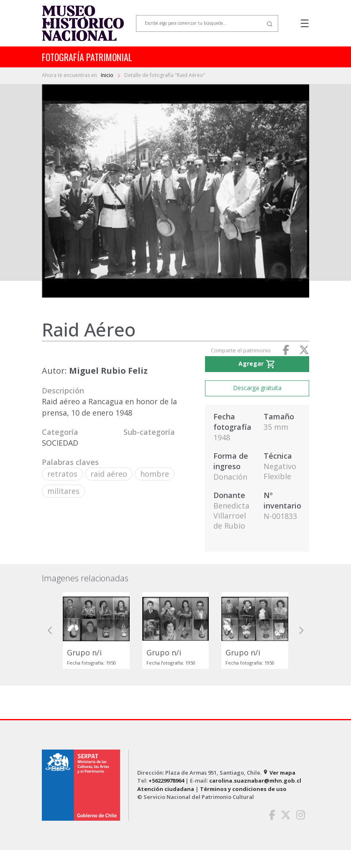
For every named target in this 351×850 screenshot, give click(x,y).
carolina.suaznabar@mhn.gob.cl (255, 780)
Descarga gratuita (257, 388)
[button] (50, 630)
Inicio (108, 75)
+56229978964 (166, 780)
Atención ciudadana (165, 789)
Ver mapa (279, 772)
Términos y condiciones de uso (243, 789)
